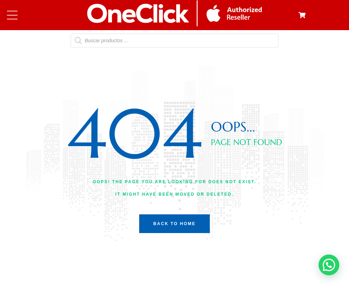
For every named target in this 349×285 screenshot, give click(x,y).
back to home (174, 223)
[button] (329, 265)
